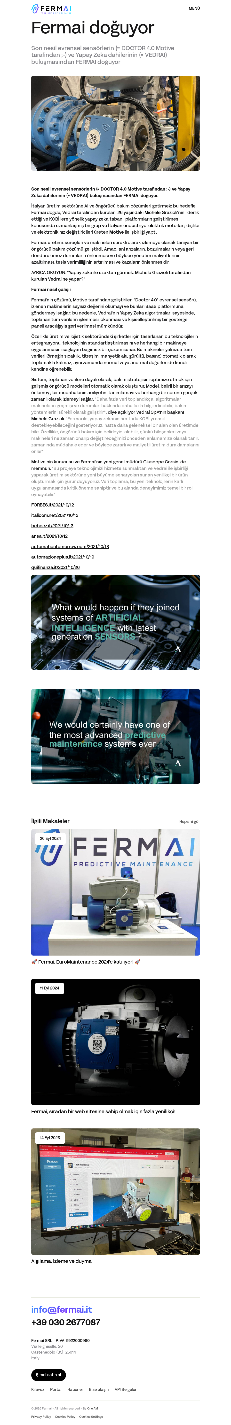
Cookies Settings (91, 1417)
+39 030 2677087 (65, 1323)
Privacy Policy (41, 1417)
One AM (92, 1409)
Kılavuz (37, 1390)
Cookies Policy (65, 1417)
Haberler (75, 1390)
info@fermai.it (61, 1310)
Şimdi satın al (48, 1375)
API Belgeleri (126, 1390)
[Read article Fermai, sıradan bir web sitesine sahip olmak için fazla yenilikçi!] (115, 1047)
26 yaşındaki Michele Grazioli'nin (151, 213)
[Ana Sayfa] (51, 9)
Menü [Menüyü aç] (194, 8)
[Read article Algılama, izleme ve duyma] (115, 1196)
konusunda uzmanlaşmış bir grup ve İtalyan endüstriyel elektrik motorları (107, 226)
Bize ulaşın (99, 1390)
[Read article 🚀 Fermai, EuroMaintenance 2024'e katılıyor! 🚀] (115, 897)
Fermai (38, 213)
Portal (56, 1390)
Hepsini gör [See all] (189, 822)
